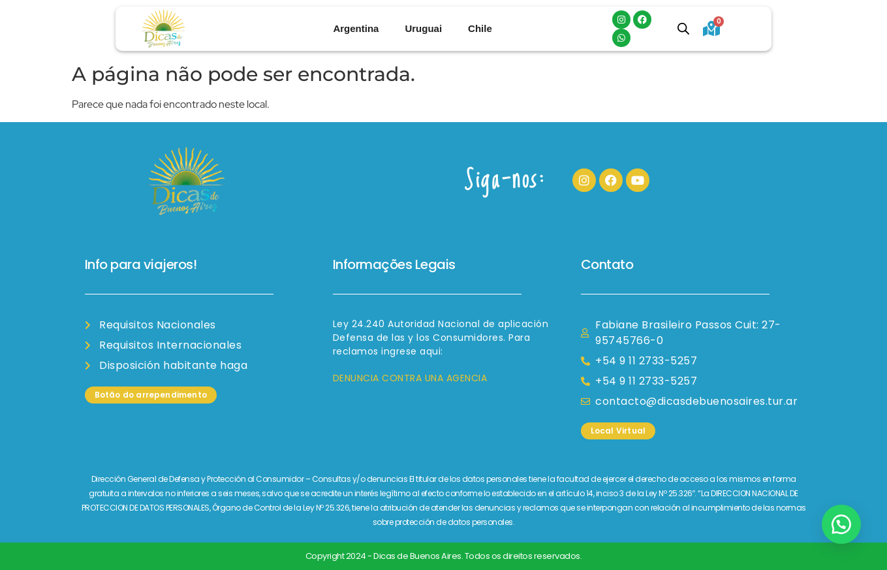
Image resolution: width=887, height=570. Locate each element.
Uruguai (423, 28)
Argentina (356, 28)
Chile (480, 28)
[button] (841, 524)
